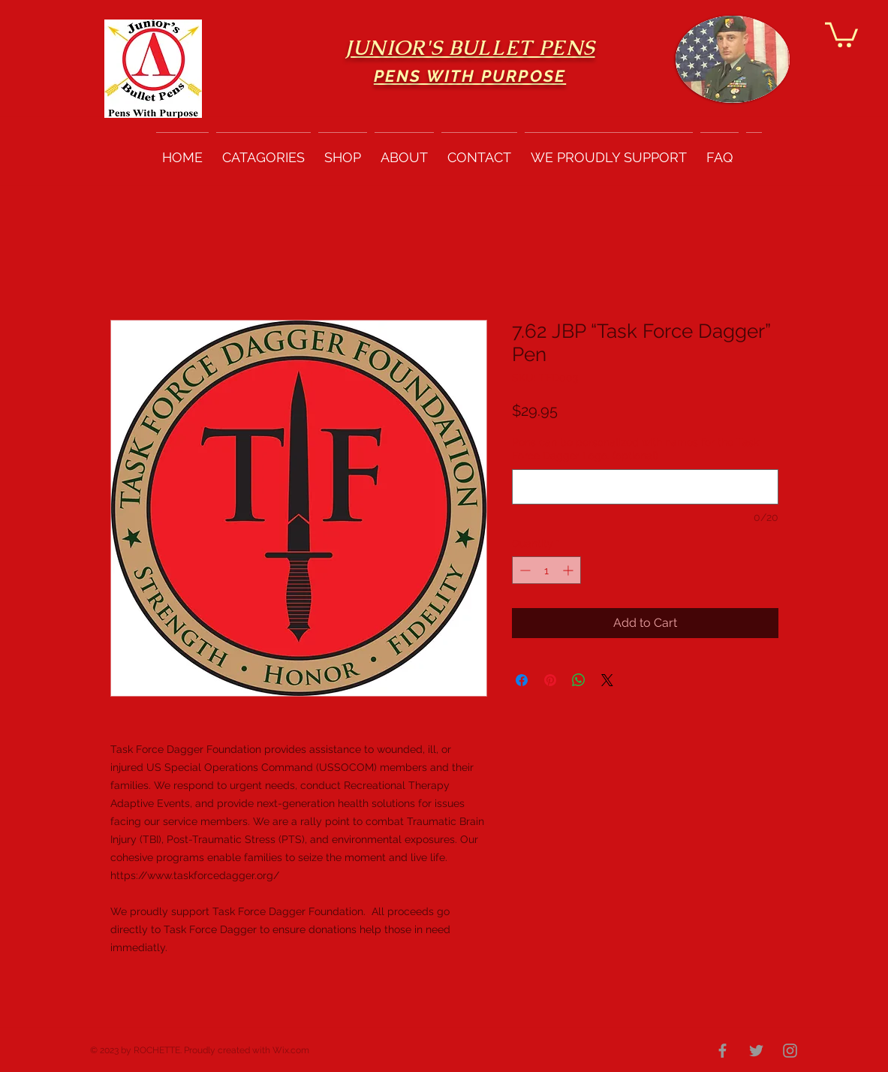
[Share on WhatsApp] (579, 680)
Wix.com (290, 1050)
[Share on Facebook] (522, 680)
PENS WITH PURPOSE (470, 76)
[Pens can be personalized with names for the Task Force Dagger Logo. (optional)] (645, 487)
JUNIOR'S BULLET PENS (470, 48)
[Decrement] (523, 570)
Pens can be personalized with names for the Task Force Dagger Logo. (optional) (635, 449)
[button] (841, 33)
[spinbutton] (546, 570)
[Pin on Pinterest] (550, 680)
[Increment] (569, 570)
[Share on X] (607, 680)
